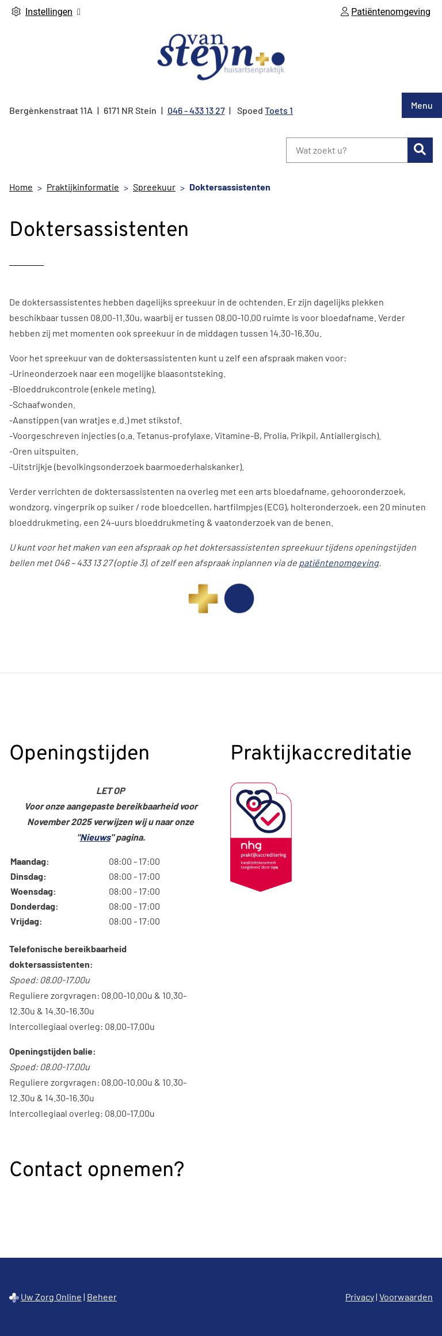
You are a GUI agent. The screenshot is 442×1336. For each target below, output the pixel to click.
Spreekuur (154, 186)
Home (21, 186)
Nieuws (95, 836)
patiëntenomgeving (339, 562)
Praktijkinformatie (83, 186)
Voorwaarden (406, 1296)
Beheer (102, 1296)
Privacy (359, 1296)
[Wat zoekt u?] (346, 150)
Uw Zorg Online (51, 1296)
